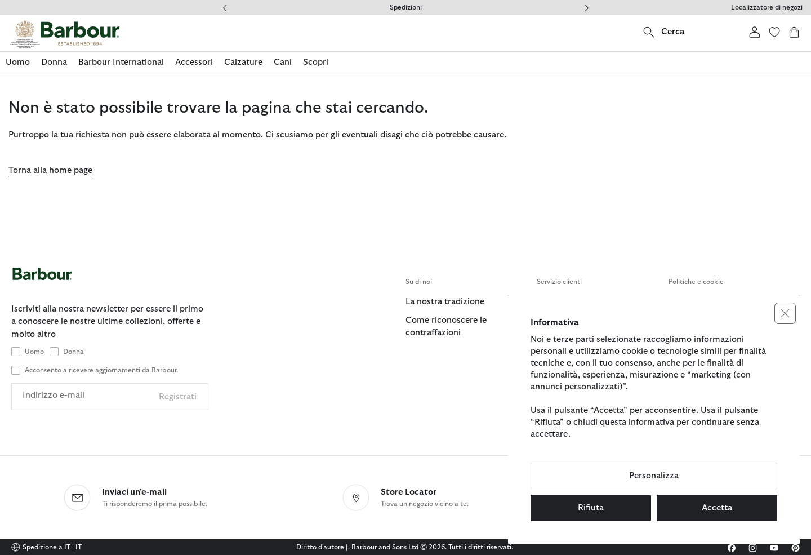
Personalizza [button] (654, 476)
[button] (785, 313)
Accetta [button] (717, 508)
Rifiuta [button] (591, 508)
